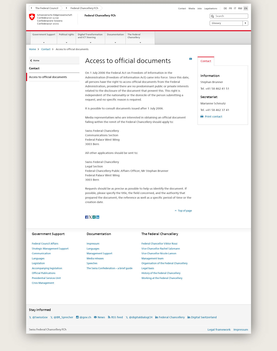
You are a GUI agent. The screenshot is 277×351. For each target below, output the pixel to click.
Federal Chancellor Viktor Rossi (159, 243)
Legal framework (219, 329)
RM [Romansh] (240, 8)
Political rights (66, 34)
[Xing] (94, 216)
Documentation (115, 34)
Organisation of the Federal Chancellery (164, 263)
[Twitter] (90, 216)
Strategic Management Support (50, 248)
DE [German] (225, 8)
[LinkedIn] (97, 216)
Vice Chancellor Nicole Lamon (158, 253)
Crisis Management (43, 282)
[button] (212, 16)
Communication (41, 253)
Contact (182, 8)
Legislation (38, 263)
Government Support (43, 34)
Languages (38, 258)
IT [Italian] (235, 8)
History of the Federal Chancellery (160, 273)
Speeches (92, 263)
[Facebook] (87, 216)
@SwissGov (39, 317)
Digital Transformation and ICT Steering (90, 36)
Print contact (213, 116)
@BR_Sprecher (63, 317)
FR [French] (230, 8)
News (101, 317)
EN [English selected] (245, 8)
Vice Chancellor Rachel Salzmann (160, 248)
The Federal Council (44, 8)
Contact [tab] (206, 61)
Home (32, 49)
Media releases (95, 258)
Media (192, 8)
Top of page (184, 210)
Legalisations (210, 8)
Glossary (229, 23)
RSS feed (117, 317)
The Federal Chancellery (134, 36)
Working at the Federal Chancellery (161, 278)
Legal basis (147, 268)
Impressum (93, 243)
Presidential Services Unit (46, 278)
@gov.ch (85, 317)
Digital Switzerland (204, 317)
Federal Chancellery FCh (82, 8)
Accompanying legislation (47, 268)
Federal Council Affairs (45, 243)
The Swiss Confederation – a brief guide (109, 268)
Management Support (99, 253)
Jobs (199, 8)
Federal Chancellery (172, 317)
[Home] (84, 19)
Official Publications (43, 273)
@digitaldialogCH (140, 317)
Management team (152, 258)
